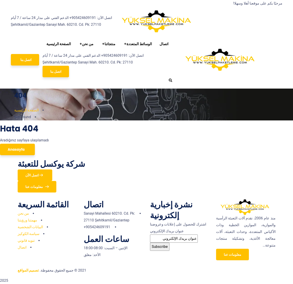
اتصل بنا (55, 71)
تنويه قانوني (26, 240)
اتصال (22, 247)
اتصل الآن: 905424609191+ (90, 18)
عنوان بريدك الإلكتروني (167, 231)
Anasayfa (16, 149)
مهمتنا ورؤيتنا (27, 220)
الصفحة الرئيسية (26, 110)
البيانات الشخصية (30, 227)
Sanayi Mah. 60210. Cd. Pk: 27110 (73, 24)
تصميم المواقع (28, 270)
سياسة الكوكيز (29, 234)
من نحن (23, 213)
